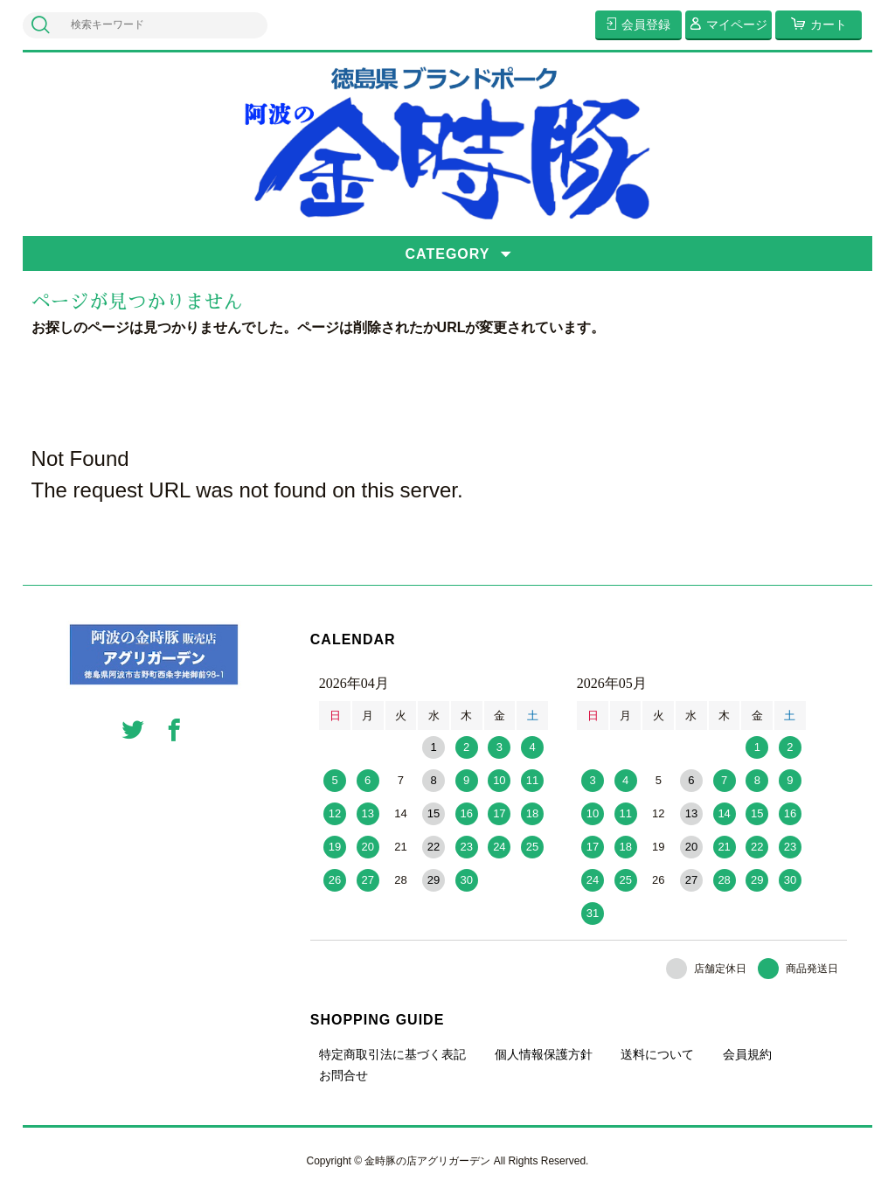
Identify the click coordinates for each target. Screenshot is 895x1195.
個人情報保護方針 (544, 1054)
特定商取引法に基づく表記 (392, 1054)
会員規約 (747, 1054)
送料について (657, 1054)
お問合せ (343, 1075)
